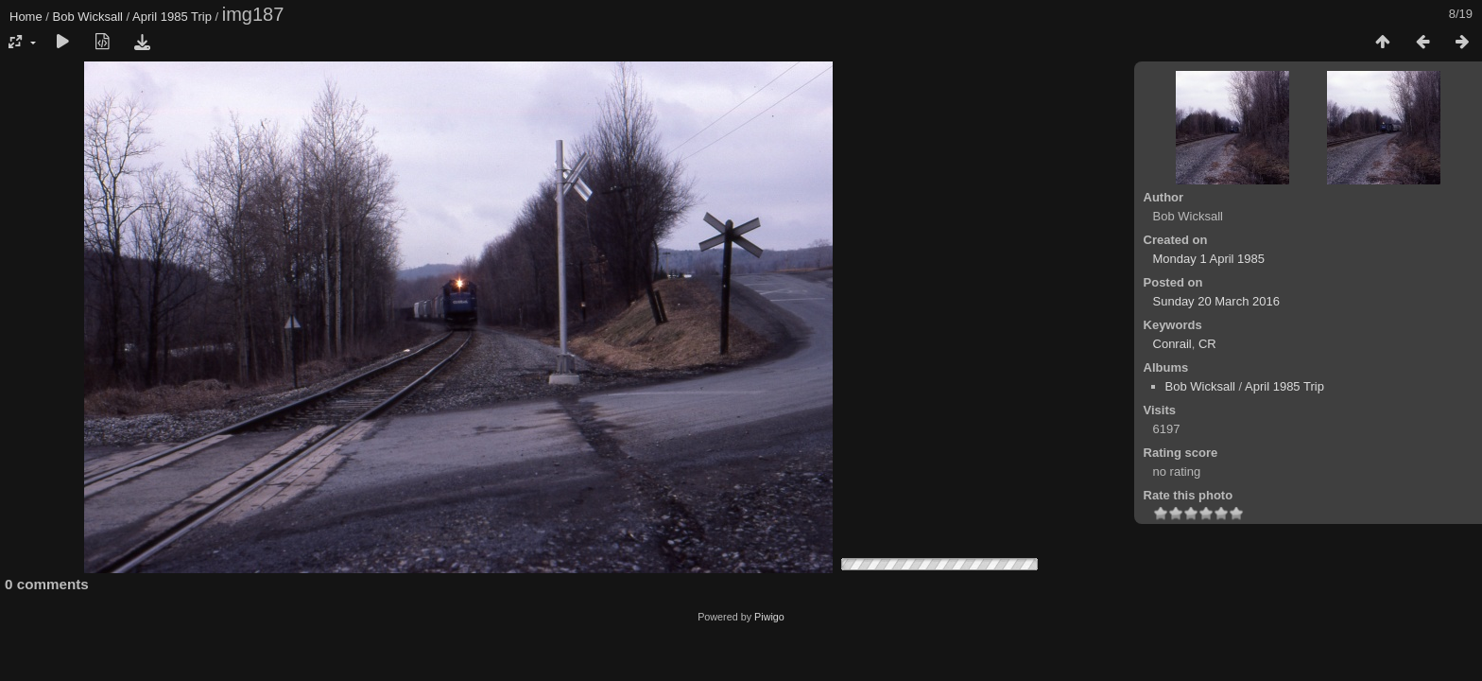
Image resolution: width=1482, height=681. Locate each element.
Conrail (1172, 344)
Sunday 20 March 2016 (1216, 301)
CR (1207, 344)
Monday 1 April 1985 (1209, 259)
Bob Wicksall (88, 16)
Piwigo (769, 616)
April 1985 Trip (172, 16)
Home (26, 16)
